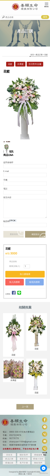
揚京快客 (22, 472)
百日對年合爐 (35, 64)
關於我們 (24, 455)
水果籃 (20, 64)
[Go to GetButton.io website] (43, 473)
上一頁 (25, 406)
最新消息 (24, 459)
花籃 (10, 64)
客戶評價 (24, 463)
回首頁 (9, 455)
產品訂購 (39, 55)
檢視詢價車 (34, 282)
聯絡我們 (38, 463)
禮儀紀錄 (9, 463)
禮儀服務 (38, 455)
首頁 (32, 55)
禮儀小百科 (38, 459)
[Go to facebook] (43, 468)
